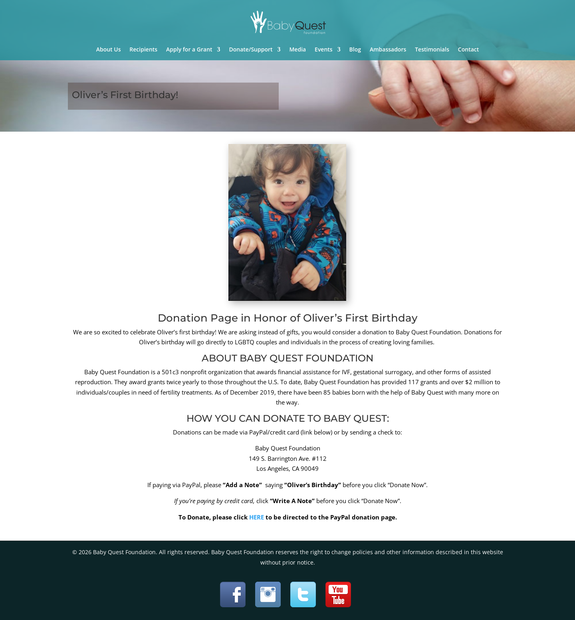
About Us (108, 50)
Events (324, 50)
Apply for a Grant (189, 50)
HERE (256, 517)
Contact (468, 50)
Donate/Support (251, 50)
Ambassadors (388, 50)
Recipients (143, 50)
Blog (355, 50)
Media (297, 50)
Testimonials (432, 50)
